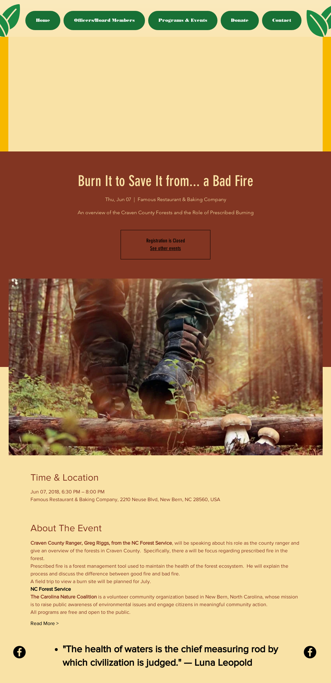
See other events (165, 248)
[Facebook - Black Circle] (19, 652)
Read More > (44, 623)
